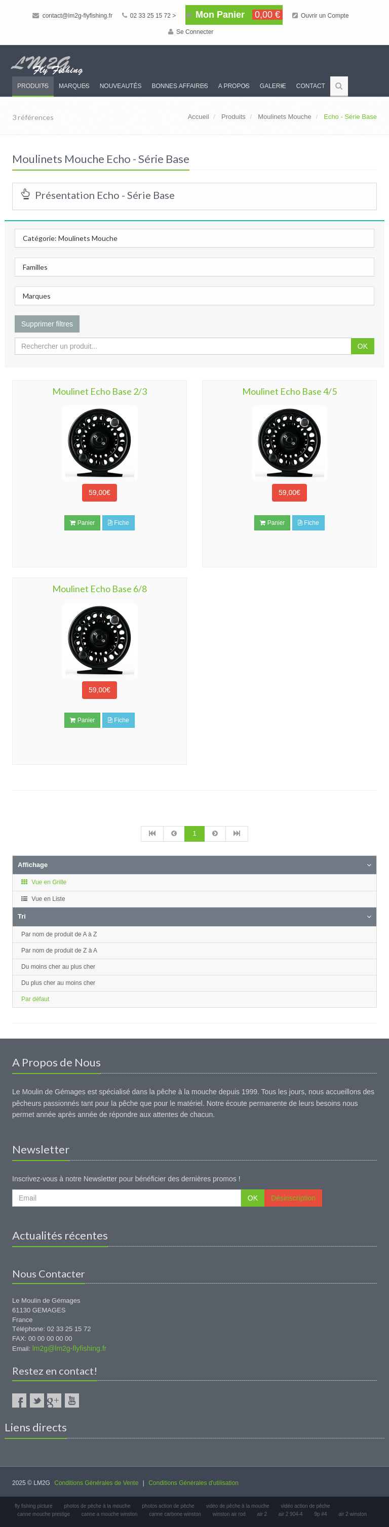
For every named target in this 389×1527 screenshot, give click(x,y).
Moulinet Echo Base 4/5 (289, 391)
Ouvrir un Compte (320, 15)
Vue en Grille (43, 882)
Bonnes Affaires (179, 86)
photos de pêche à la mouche (97, 1506)
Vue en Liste (42, 898)
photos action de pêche (168, 1506)
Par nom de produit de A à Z (59, 934)
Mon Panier (234, 15)
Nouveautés (121, 86)
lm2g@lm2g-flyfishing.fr (69, 1348)
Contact (310, 86)
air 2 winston (352, 1514)
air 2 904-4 (291, 1514)
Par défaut (35, 999)
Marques (74, 86)
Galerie (273, 86)
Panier (82, 522)
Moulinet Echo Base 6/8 (99, 588)
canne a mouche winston (110, 1514)
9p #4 (320, 1514)
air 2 (262, 1514)
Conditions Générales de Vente (96, 1483)
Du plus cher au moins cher (58, 982)
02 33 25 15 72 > (149, 15)
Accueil (198, 116)
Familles (35, 267)
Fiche (118, 522)
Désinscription (293, 1198)
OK (363, 346)
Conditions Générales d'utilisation (193, 1483)
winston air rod (229, 1514)
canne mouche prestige (43, 1514)
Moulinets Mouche (285, 116)
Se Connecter (191, 31)
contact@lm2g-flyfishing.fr (72, 15)
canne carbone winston (175, 1514)
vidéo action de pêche (305, 1506)
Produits (33, 86)
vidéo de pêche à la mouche (237, 1506)
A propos (234, 86)
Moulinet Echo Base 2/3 (99, 391)
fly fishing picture (33, 1506)
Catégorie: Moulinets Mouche (70, 238)
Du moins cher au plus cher (58, 966)
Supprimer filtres (47, 324)
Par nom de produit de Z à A (59, 950)
